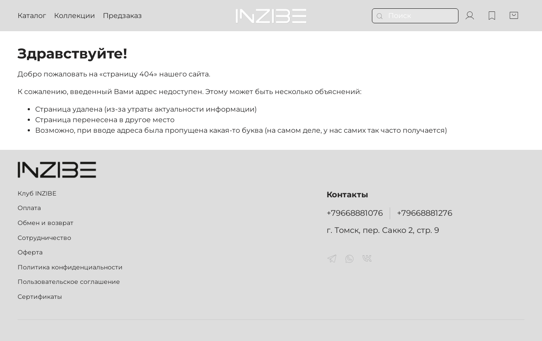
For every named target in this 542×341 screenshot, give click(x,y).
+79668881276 (424, 213)
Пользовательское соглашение (69, 282)
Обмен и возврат (45, 223)
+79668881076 (355, 213)
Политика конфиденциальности (70, 267)
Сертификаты (40, 297)
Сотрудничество (44, 238)
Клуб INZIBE (37, 193)
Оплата (29, 208)
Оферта (30, 252)
